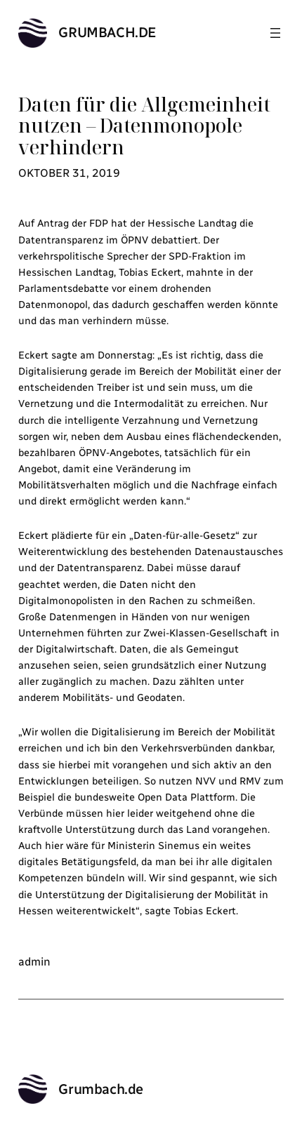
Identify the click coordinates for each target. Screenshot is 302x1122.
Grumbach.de (107, 32)
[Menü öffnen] (275, 33)
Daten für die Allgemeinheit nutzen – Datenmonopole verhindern (144, 126)
